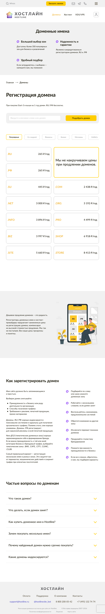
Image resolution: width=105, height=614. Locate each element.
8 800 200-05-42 (64, 602)
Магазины (89, 139)
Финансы (55, 139)
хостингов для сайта (42, 608)
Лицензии (59, 612)
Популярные (15, 139)
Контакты (77, 596)
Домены (54, 14)
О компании (60, 596)
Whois (10, 3)
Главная (10, 83)
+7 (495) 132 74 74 (86, 602)
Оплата (26, 596)
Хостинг (67, 14)
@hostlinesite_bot (42, 602)
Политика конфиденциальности (39, 612)
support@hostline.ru (19, 602)
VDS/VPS (81, 14)
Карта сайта (72, 612)
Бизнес (72, 139)
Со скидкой (36, 139)
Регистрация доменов (25, 608)
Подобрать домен (79, 118)
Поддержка (42, 596)
